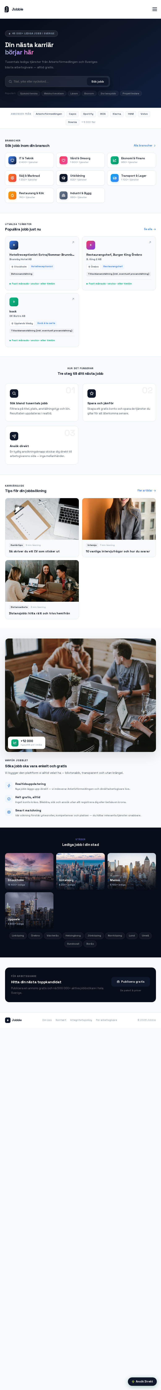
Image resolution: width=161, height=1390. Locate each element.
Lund (132, 935)
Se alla (150, 229)
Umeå (145, 935)
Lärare (74, 93)
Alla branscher (145, 145)
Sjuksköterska (29, 93)
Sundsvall (73, 943)
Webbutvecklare (54, 93)
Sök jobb (97, 81)
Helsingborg (73, 935)
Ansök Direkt (142, 1381)
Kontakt (61, 1020)
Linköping (18, 935)
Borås (90, 943)
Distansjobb (108, 93)
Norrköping (115, 935)
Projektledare (131, 93)
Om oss (47, 1020)
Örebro (35, 935)
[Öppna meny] (155, 9)
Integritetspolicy (81, 1020)
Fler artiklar (147, 490)
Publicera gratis (130, 981)
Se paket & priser (130, 990)
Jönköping (94, 935)
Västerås (53, 935)
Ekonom (89, 93)
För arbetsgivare (106, 1020)
